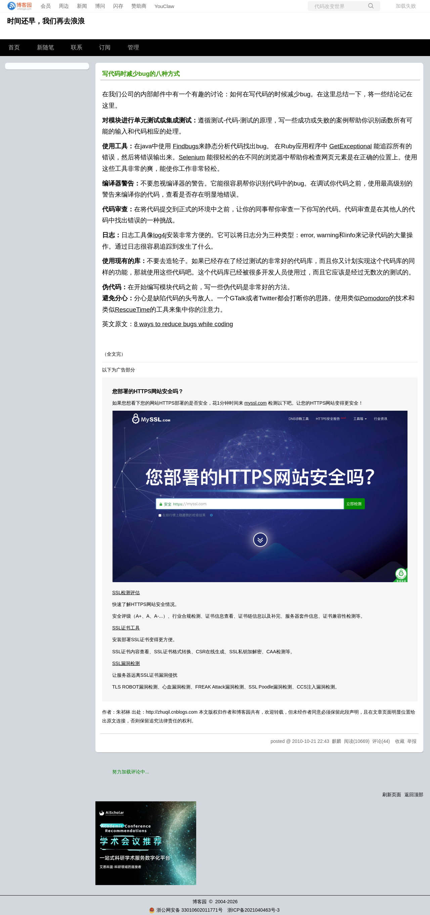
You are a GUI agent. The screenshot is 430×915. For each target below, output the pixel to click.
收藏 (399, 741)
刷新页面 (391, 794)
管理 (133, 47)
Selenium (192, 157)
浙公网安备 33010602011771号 (186, 910)
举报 (412, 741)
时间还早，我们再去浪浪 (46, 21)
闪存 (118, 6)
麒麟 (336, 741)
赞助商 (138, 6)
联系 (76, 47)
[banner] (17, 6)
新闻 (82, 6)
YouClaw (164, 6)
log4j (159, 235)
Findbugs (186, 146)
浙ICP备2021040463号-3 (253, 910)
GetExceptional (350, 146)
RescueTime (132, 309)
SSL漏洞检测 (126, 663)
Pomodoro (374, 298)
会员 (46, 6)
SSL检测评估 (126, 592)
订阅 (105, 47)
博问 (100, 6)
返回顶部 (413, 794)
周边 (64, 6)
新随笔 (45, 47)
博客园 (199, 901)
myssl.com (256, 403)
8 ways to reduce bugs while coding (183, 323)
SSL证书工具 (126, 627)
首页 (14, 47)
